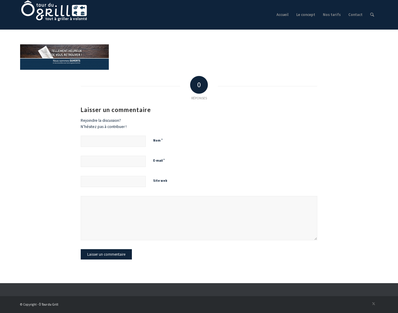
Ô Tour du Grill (48, 304)
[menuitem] (282, 15)
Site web (160, 181)
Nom (158, 140)
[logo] (54, 15)
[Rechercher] (372, 15)
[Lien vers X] (373, 303)
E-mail (159, 160)
